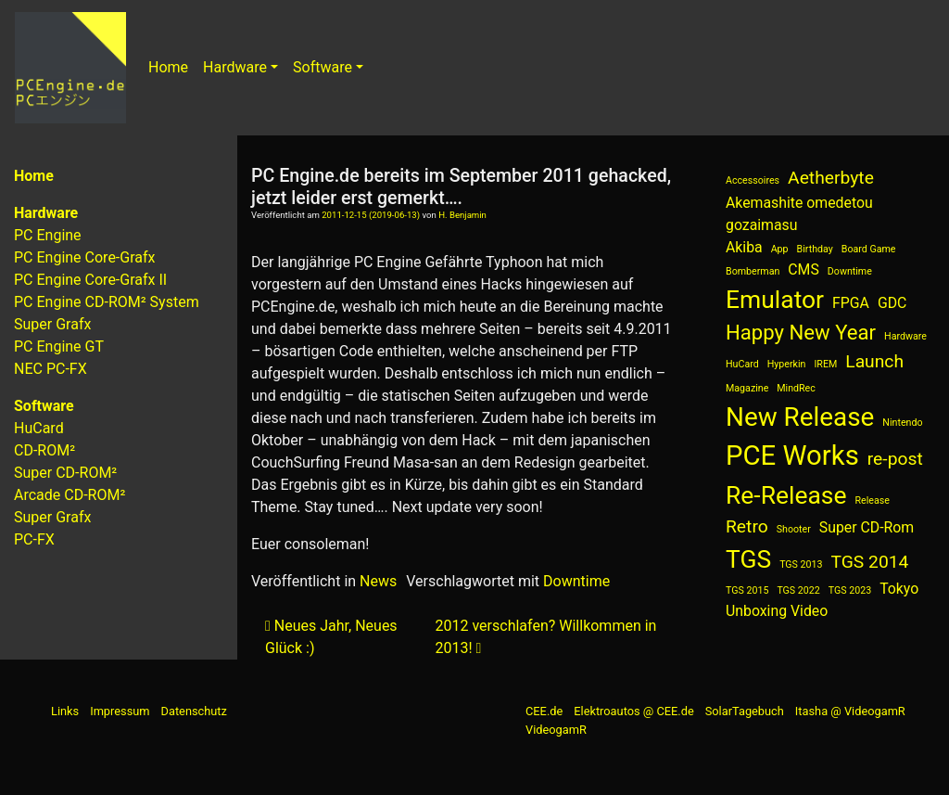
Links (65, 711)
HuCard (39, 428)
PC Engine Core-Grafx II (90, 280)
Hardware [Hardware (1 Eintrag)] (905, 336)
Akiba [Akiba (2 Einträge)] (744, 247)
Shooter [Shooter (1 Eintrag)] (794, 529)
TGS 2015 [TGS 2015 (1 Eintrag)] (747, 590)
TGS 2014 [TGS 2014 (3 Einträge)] (870, 561)
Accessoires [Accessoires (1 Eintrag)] (752, 180)
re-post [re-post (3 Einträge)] (895, 458)
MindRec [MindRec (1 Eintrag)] (796, 388)
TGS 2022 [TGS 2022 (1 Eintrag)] (798, 590)
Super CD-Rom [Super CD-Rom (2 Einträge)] (866, 527)
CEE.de (544, 711)
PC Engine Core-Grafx (85, 257)
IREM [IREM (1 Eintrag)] (825, 364)
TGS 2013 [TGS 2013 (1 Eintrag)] (800, 564)
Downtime (576, 581)
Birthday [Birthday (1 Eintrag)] (815, 249)
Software (322, 67)
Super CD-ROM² (65, 472)
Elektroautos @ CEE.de (633, 711)
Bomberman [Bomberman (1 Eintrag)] (752, 271)
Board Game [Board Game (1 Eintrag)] (868, 249)
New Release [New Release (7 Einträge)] (800, 417)
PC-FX (34, 539)
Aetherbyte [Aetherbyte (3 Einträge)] (831, 177)
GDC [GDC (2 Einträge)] (892, 303)
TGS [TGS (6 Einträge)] (748, 559)
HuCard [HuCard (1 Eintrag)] (742, 364)
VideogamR (556, 730)
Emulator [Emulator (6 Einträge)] (775, 299)
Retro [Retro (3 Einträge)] (747, 526)
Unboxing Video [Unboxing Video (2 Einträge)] (777, 611)
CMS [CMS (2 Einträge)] (803, 269)
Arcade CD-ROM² (69, 495)
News (378, 581)
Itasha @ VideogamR (850, 711)
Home (168, 67)
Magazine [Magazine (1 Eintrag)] (747, 388)
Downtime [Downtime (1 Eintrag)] (850, 271)
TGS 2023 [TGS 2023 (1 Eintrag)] (850, 590)
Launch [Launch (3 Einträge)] (874, 361)
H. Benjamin (462, 215)
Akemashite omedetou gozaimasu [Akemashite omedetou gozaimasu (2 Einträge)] (799, 214)
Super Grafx (52, 324)
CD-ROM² (44, 450)
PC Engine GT (59, 346)
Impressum (119, 711)
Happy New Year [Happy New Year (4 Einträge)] (801, 332)
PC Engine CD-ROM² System (106, 302)
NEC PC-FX (50, 369)
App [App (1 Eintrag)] (780, 249)
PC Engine (48, 235)
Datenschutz (194, 711)
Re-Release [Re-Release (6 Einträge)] (786, 495)
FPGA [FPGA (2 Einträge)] (850, 303)
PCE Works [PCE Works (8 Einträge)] (792, 455)
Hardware (235, 67)
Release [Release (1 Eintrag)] (871, 500)
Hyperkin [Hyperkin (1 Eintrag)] (786, 364)
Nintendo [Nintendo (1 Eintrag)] (902, 423)
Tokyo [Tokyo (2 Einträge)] (898, 588)
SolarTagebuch (744, 711)
